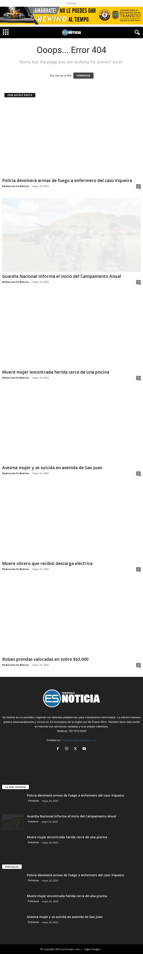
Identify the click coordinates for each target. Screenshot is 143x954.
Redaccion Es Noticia (15, 186)
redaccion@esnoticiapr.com (79, 740)
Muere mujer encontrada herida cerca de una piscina (55, 372)
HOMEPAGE (83, 75)
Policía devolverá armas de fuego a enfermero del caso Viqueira (67, 180)
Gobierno (33, 821)
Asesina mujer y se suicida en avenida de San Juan (52, 467)
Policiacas (33, 800)
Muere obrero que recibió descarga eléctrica (47, 563)
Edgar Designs (92, 949)
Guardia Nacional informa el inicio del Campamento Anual (61, 276)
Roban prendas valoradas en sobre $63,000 (45, 659)
